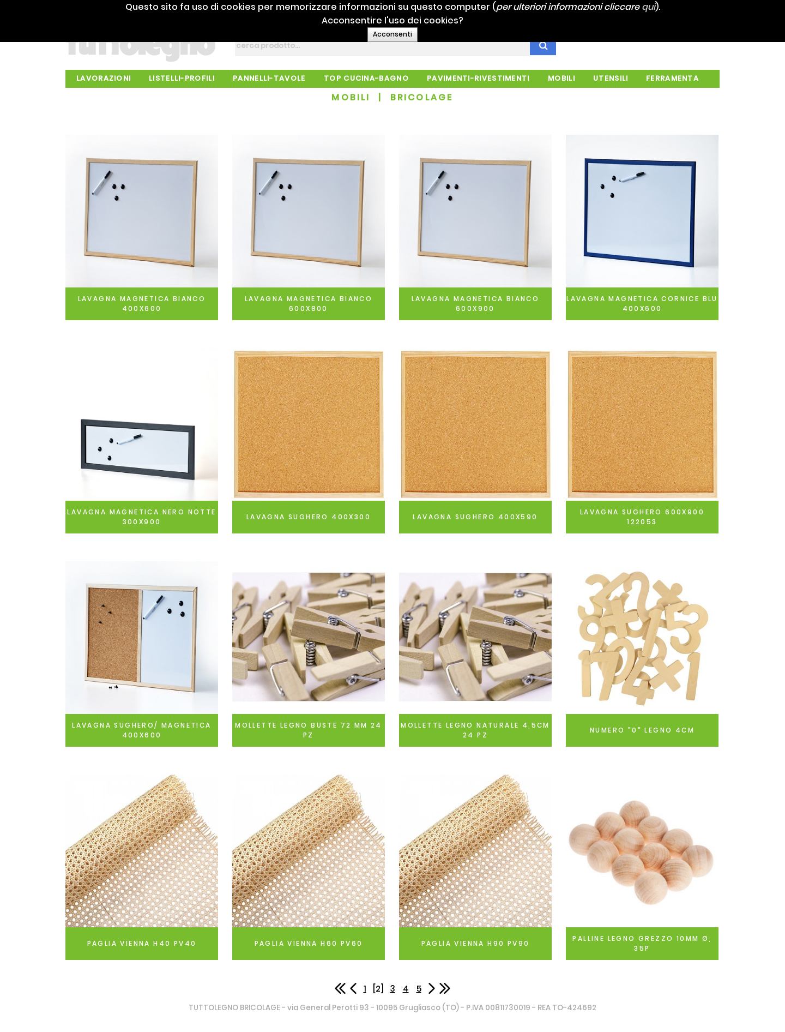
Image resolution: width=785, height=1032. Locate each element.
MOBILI (350, 97)
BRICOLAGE (422, 97)
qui (686, 7)
